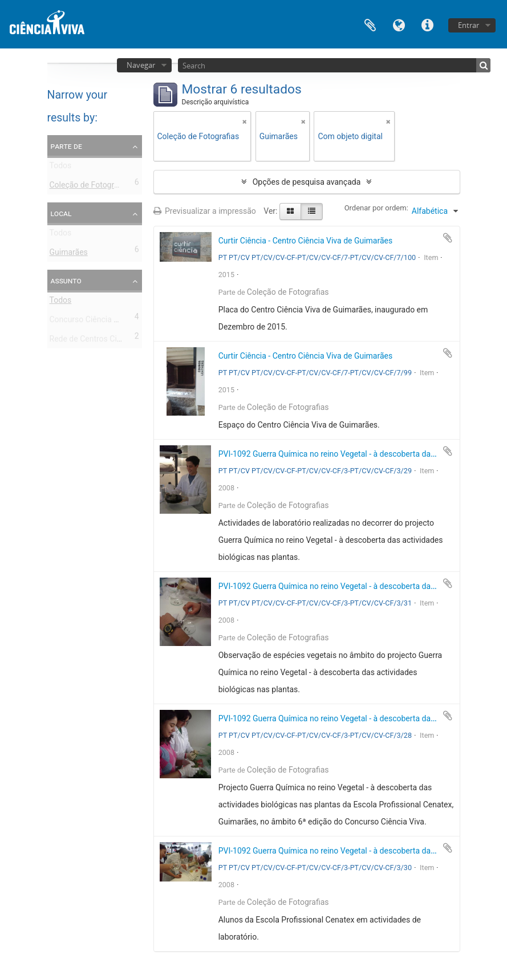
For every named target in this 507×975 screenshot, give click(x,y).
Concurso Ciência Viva (89, 321)
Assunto (66, 280)
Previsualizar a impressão (204, 211)
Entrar (468, 25)
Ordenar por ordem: (376, 208)
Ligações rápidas (427, 24)
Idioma (398, 24)
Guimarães (69, 254)
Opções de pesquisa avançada (307, 181)
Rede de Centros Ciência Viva (101, 341)
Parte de (66, 146)
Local (61, 213)
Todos (61, 167)
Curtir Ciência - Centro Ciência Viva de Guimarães (305, 240)
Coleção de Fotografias (91, 187)
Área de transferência (370, 24)
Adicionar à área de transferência (447, 237)
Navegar (141, 65)
